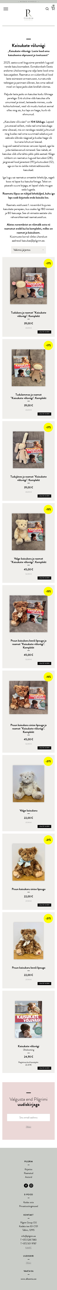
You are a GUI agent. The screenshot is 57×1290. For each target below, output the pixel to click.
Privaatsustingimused (28, 1206)
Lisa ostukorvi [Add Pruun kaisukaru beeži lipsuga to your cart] (44, 983)
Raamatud (28, 1173)
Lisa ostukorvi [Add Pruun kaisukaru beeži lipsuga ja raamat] (44, 663)
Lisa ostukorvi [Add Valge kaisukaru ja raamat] (44, 578)
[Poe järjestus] (28, 250)
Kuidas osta (28, 1202)
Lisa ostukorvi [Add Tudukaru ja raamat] (44, 332)
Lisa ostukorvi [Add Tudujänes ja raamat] (44, 496)
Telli (28, 1127)
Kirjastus (28, 1169)
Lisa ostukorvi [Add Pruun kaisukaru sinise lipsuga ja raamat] (44, 748)
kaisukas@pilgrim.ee (33, 241)
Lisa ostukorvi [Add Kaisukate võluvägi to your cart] (44, 1068)
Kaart (28, 1248)
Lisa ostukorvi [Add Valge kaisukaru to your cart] (44, 826)
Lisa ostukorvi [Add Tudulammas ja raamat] (44, 414)
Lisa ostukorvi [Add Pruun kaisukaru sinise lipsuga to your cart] (44, 905)
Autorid (28, 1177)
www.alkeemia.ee (28, 1279)
